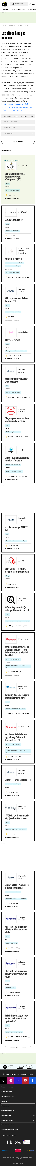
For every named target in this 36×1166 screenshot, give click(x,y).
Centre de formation (7, 1110)
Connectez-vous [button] (9, 1136)
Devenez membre (7, 1120)
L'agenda (4, 1101)
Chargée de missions (12, 340)
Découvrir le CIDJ (6, 1091)
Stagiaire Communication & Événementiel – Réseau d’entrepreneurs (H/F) (15, 176)
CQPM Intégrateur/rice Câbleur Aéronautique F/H (16, 380)
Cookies (21, 1163)
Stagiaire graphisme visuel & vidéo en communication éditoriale (17, 420)
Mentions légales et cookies (26, 1157)
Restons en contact (7, 1087)
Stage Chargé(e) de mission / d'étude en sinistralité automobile (17, 570)
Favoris (21, 1067)
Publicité (4, 1157)
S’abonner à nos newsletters (10, 1129)
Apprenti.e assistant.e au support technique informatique (17, 459)
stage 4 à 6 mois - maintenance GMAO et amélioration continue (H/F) (16, 929)
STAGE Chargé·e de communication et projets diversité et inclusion (17, 817)
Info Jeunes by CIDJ (7, 1096)
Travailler (11, 26)
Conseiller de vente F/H (13, 258)
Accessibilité (16, 1158)
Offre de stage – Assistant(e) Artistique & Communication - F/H (17, 609)
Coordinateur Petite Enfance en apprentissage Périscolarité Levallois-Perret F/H (16, 737)
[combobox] (18, 122)
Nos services (5, 1106)
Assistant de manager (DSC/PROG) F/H (17, 529)
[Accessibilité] (5, 1067)
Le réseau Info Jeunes (8, 1125)
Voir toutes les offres (18, 1048)
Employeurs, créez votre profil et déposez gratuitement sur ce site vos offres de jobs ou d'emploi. (16, 107)
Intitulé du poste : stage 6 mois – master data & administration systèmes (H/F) (16, 1018)
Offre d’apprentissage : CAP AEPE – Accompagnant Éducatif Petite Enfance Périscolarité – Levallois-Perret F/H (18, 651)
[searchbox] (17, 121)
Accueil (4, 26)
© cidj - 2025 (15, 1163)
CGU (21, 1158)
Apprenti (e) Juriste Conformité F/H (18, 779)
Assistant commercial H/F (14, 220)
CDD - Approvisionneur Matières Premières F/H (16, 300)
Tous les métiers (18, 10)
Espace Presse (6, 1115)
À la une (5, 10)
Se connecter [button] (30, 4)
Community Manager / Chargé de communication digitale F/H (17, 696)
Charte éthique (15, 1157)
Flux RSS (9, 1157)
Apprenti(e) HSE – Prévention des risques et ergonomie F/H (17, 886)
